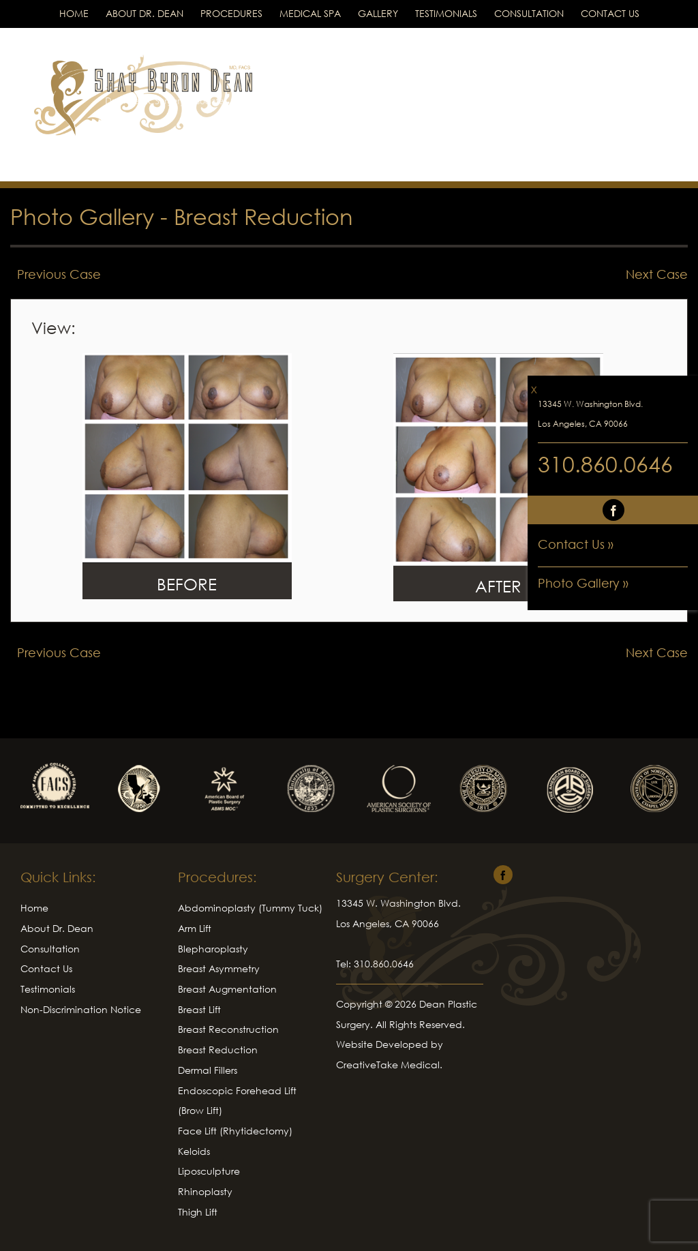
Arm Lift (194, 928)
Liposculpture (209, 1171)
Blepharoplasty (213, 948)
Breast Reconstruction (228, 1029)
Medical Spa (310, 13)
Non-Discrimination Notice (80, 1009)
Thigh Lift (197, 1212)
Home (74, 13)
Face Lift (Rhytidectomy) (235, 1130)
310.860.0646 (605, 464)
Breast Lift (199, 1009)
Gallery (378, 13)
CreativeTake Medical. (389, 1064)
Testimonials (446, 13)
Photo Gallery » (583, 582)
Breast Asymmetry (219, 968)
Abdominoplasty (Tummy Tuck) (250, 908)
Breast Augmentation (227, 989)
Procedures (231, 13)
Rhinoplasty (205, 1191)
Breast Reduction (263, 216)
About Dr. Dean (144, 13)
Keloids (194, 1151)
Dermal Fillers (207, 1070)
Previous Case (59, 274)
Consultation (529, 13)
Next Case (657, 274)
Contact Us (610, 13)
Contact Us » (575, 544)
